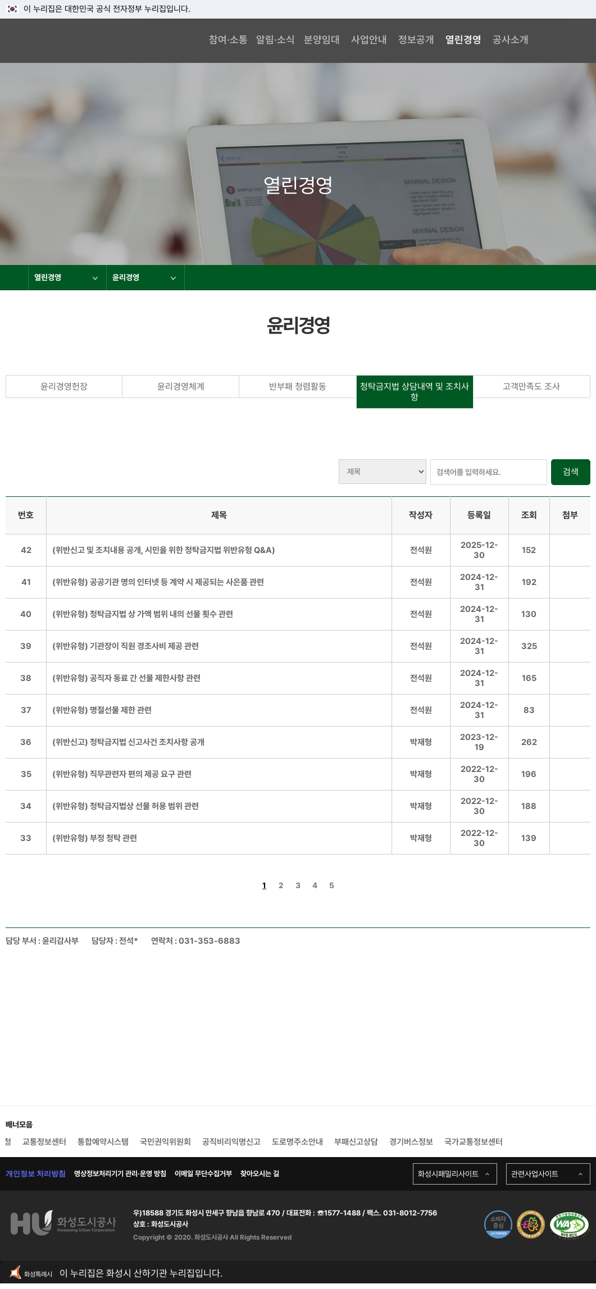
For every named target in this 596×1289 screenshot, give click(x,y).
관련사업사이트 (534, 1173)
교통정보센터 (44, 1142)
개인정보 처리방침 (36, 1173)
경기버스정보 (411, 1142)
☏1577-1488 (338, 1213)
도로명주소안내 (297, 1142)
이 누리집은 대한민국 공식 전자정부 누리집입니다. (98, 9)
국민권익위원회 (165, 1142)
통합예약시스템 (103, 1142)
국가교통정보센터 (473, 1142)
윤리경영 (144, 277)
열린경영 (66, 277)
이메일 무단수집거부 (203, 1173)
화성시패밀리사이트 (448, 1173)
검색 (571, 472)
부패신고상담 (356, 1142)
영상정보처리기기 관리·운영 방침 (120, 1173)
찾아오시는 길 (259, 1173)
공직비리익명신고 (231, 1142)
